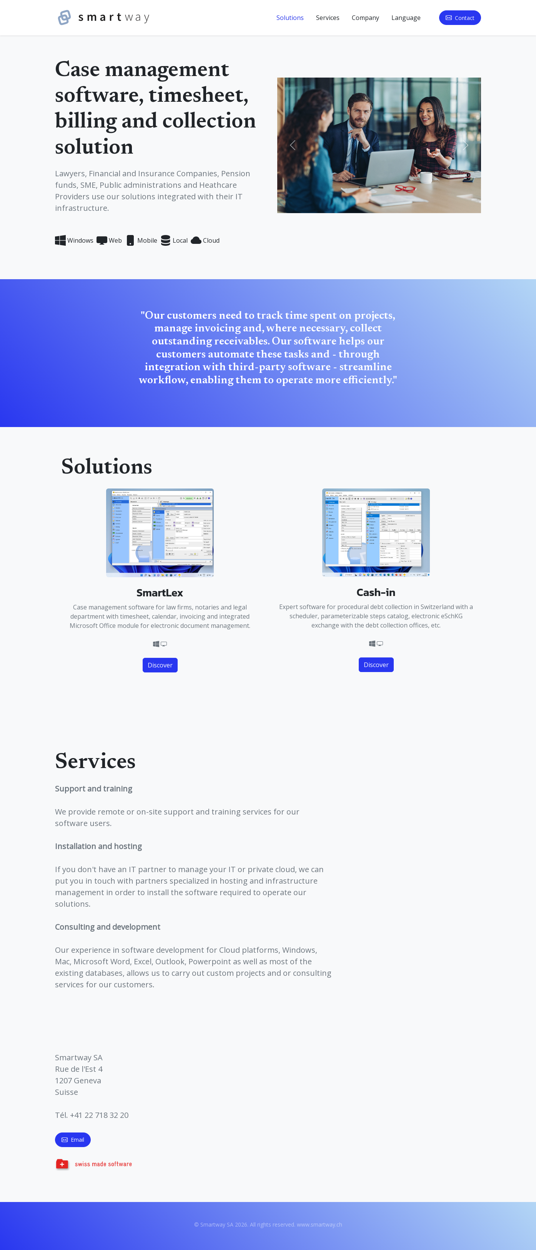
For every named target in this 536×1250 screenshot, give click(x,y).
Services (328, 17)
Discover (160, 665)
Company (365, 17)
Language (406, 17)
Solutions (290, 17)
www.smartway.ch (319, 1224)
